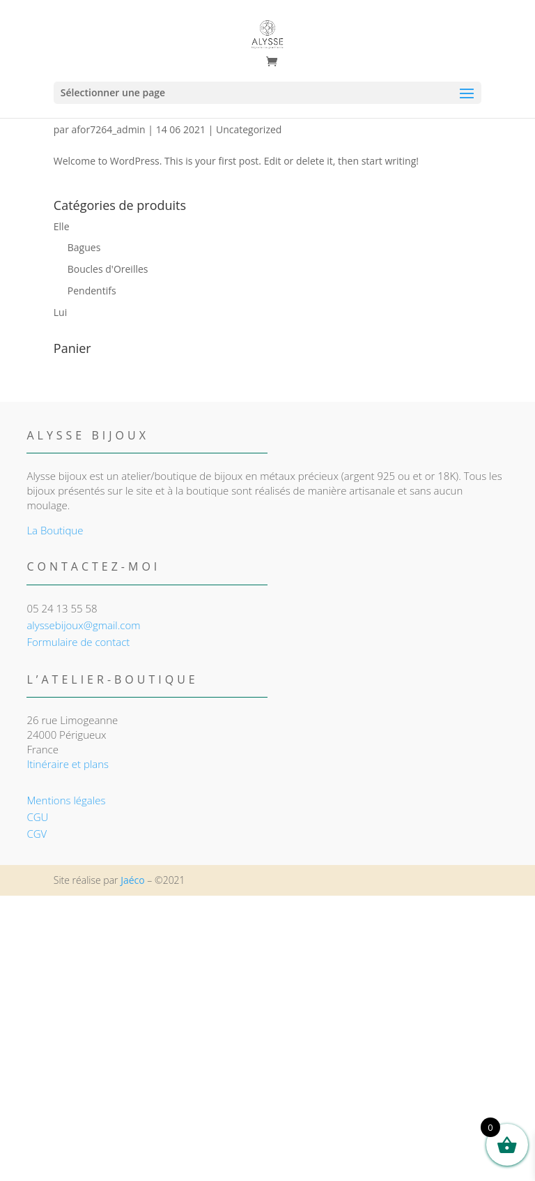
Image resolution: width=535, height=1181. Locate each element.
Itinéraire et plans (67, 764)
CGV (36, 834)
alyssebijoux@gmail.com (83, 625)
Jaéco (133, 880)
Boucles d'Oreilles (108, 269)
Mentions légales (65, 800)
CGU (37, 817)
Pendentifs (92, 290)
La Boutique (54, 530)
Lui (60, 312)
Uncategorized (248, 129)
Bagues (84, 247)
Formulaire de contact (78, 642)
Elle (62, 226)
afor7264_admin (109, 129)
